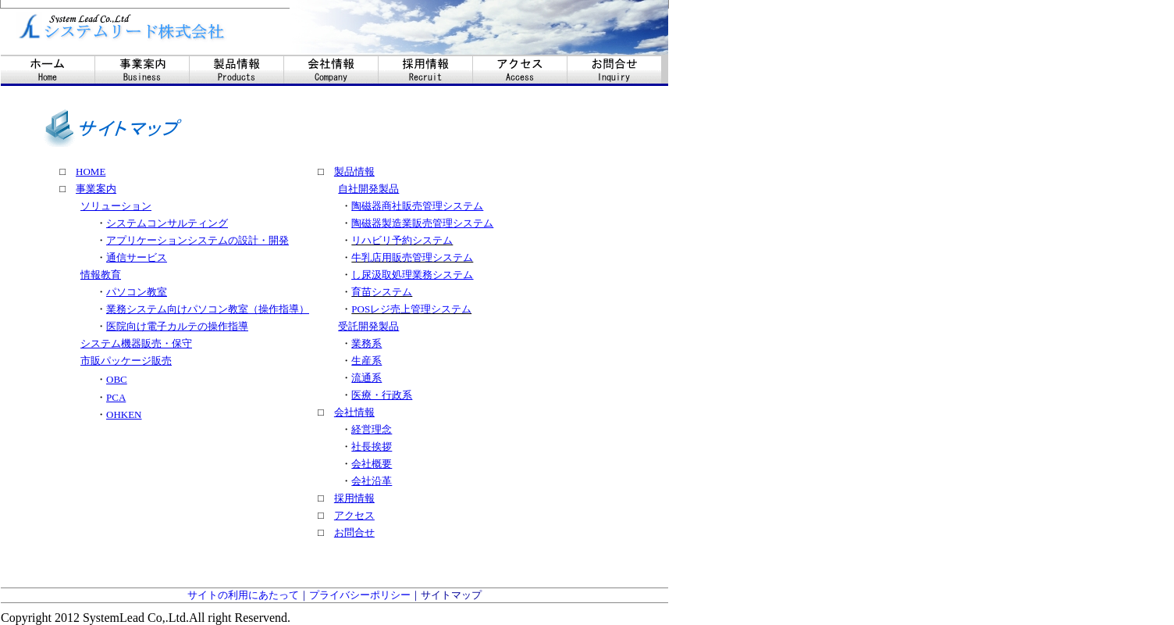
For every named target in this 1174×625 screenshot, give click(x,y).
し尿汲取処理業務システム (412, 274)
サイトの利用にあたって (243, 595)
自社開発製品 (368, 189)
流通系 (366, 378)
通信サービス (136, 257)
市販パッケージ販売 (126, 360)
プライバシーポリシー (360, 595)
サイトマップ (451, 595)
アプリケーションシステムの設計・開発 (197, 240)
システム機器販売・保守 (136, 343)
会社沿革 (371, 481)
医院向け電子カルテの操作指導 (177, 326)
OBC (116, 379)
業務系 (366, 343)
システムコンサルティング (167, 223)
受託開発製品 (368, 326)
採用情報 (354, 498)
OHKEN (124, 414)
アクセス (354, 515)
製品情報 (354, 171)
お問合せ (354, 532)
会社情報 (354, 412)
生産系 (366, 360)
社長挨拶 (371, 446)
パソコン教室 (136, 292)
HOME (90, 171)
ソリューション (115, 206)
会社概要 (371, 464)
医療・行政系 (381, 395)
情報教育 (100, 274)
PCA (116, 397)
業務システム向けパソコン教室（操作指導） (207, 309)
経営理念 (371, 429)
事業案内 (96, 189)
